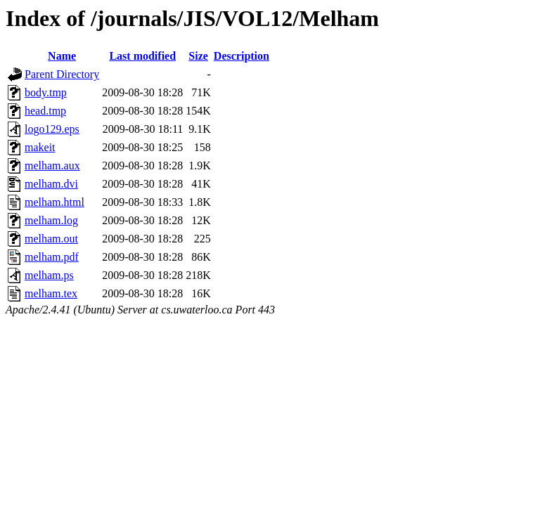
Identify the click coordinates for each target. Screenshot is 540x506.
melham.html (54, 202)
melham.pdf (52, 257)
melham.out (51, 239)
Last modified (142, 56)
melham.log (51, 220)
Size (198, 56)
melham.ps (49, 275)
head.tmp (45, 111)
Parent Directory (62, 74)
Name (62, 56)
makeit (40, 147)
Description (241, 56)
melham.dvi (51, 184)
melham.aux (52, 165)
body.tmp (46, 92)
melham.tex (51, 293)
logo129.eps (52, 129)
